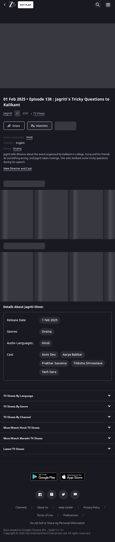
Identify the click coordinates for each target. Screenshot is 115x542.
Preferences (70, 515)
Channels (21, 507)
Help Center (66, 507)
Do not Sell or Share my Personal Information (57, 523)
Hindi (29, 137)
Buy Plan (25, 5)
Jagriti (7, 113)
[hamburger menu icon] (108, 4)
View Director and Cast (17, 169)
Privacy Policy (91, 507)
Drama (17, 149)
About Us (42, 507)
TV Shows (39, 114)
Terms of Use (45, 515)
